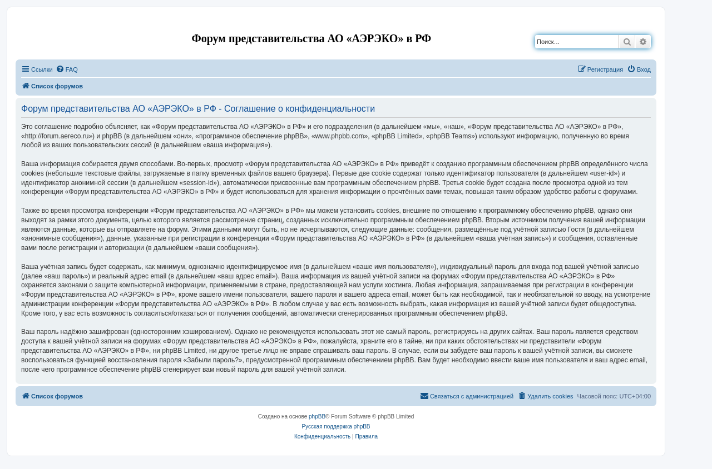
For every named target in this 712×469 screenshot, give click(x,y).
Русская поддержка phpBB (335, 426)
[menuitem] (67, 69)
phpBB (317, 416)
